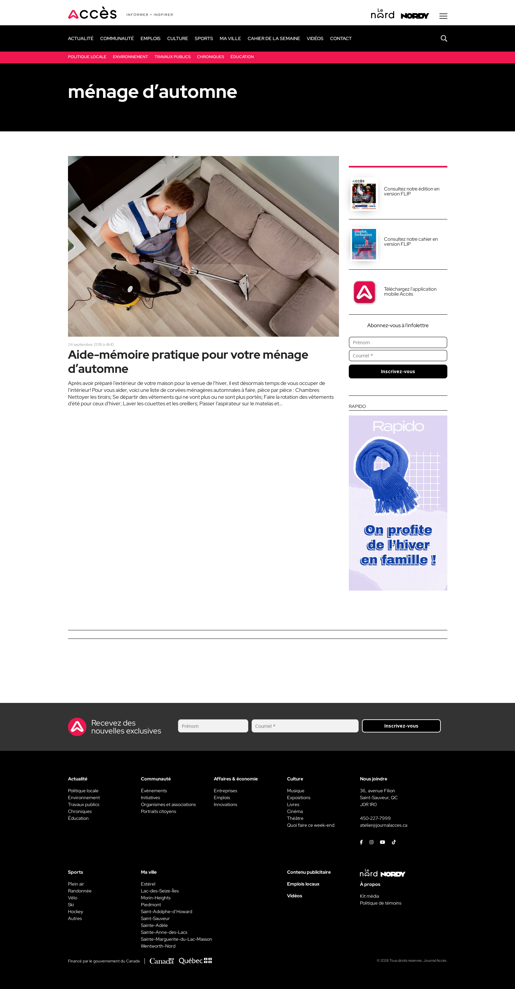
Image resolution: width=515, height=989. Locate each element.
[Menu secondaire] (443, 16)
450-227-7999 (375, 818)
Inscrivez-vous (398, 371)
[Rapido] (398, 497)
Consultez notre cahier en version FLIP (411, 241)
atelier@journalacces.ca (383, 825)
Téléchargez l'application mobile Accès (410, 291)
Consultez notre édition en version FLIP (411, 191)
